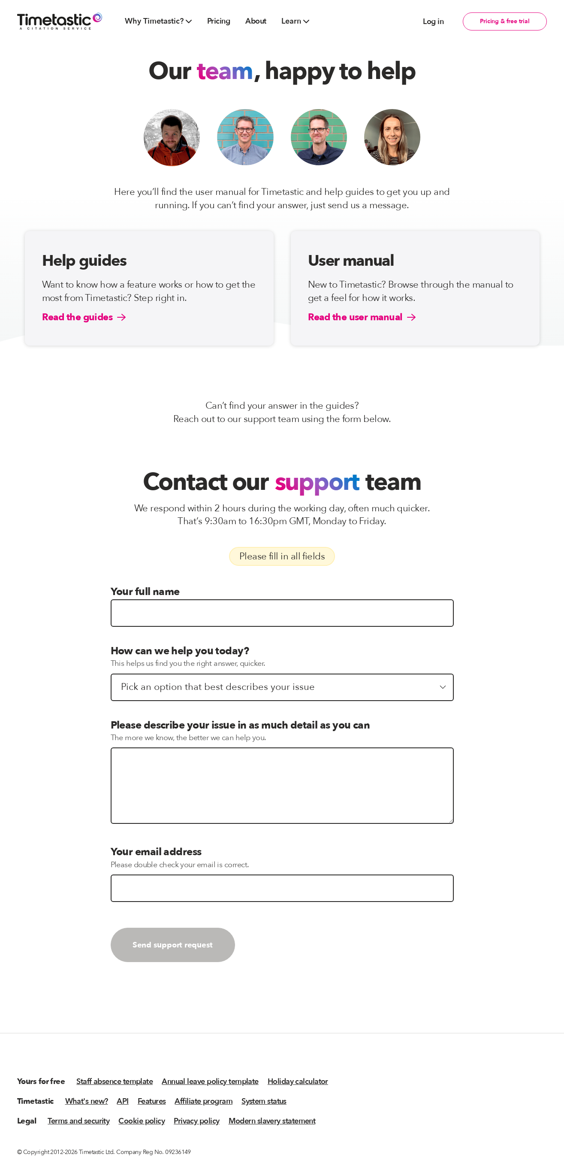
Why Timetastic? (158, 21)
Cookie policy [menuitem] (141, 1121)
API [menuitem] (122, 1101)
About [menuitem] (255, 21)
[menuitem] (158, 21)
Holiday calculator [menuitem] (298, 1081)
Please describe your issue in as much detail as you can (240, 725)
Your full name (145, 592)
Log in (433, 21)
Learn (295, 21)
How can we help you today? (180, 651)
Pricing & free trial (505, 21)
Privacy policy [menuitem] (196, 1121)
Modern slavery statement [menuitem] (272, 1121)
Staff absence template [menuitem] (114, 1081)
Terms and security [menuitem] (78, 1121)
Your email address (156, 852)
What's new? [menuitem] (86, 1101)
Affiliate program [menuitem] (203, 1101)
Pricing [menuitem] (218, 21)
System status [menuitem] (264, 1101)
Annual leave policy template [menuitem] (210, 1081)
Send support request (173, 945)
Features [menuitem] (152, 1101)
